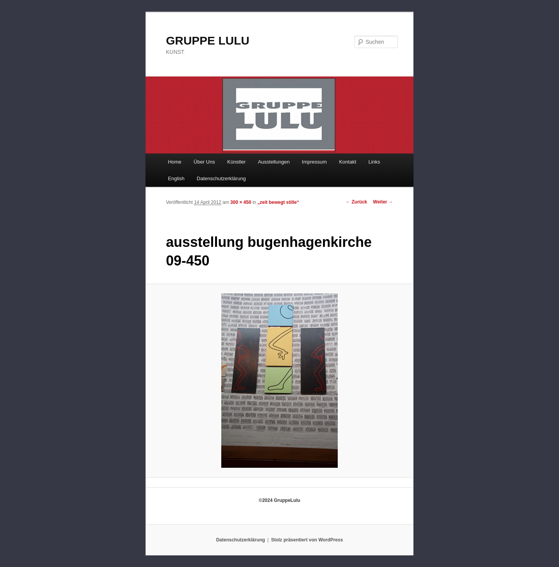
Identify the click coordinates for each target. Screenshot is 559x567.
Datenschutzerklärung (221, 178)
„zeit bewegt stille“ (278, 202)
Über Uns (204, 162)
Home (175, 162)
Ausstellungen (274, 162)
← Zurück (356, 202)
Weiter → (383, 202)
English (176, 178)
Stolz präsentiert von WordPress (307, 540)
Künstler (236, 162)
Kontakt (347, 162)
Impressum (314, 162)
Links (374, 162)
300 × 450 (240, 202)
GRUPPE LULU (207, 40)
